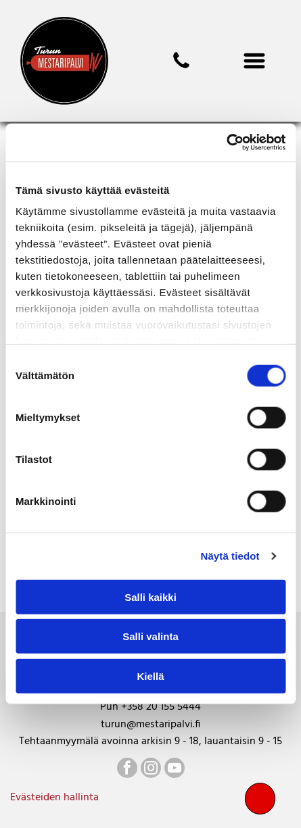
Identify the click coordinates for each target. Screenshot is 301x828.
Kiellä (150, 676)
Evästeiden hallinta (54, 797)
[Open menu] (254, 61)
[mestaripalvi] (181, 68)
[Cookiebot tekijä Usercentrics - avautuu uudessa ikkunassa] (226, 142)
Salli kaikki (150, 597)
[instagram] (151, 769)
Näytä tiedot (230, 556)
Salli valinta (150, 636)
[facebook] (127, 769)
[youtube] (174, 769)
